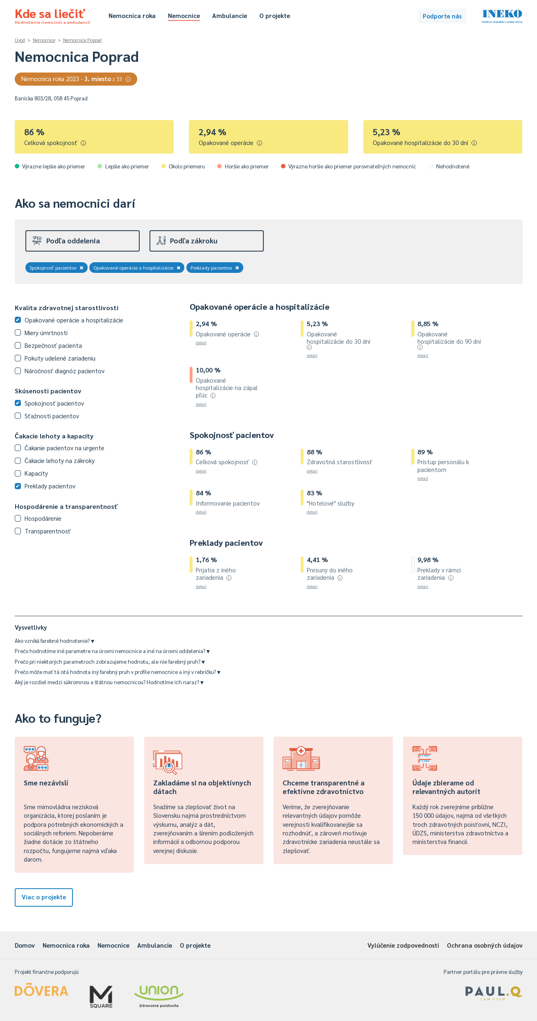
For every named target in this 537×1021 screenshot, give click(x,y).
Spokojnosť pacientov (56, 267)
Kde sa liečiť (52, 15)
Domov (25, 945)
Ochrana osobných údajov (485, 945)
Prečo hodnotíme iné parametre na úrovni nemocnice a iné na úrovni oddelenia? (112, 650)
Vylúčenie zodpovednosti (403, 945)
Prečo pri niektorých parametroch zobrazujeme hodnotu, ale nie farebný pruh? (110, 661)
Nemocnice (184, 15)
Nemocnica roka (132, 15)
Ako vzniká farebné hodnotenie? (54, 640)
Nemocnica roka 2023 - (76, 78)
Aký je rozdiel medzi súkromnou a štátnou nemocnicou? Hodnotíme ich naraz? (109, 681)
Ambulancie (229, 15)
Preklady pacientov (215, 267)
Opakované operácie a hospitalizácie (137, 267)
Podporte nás (442, 16)
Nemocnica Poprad (82, 40)
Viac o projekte (44, 897)
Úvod (20, 40)
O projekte (274, 15)
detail (201, 342)
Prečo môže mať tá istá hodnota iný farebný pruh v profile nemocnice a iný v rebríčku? (117, 671)
